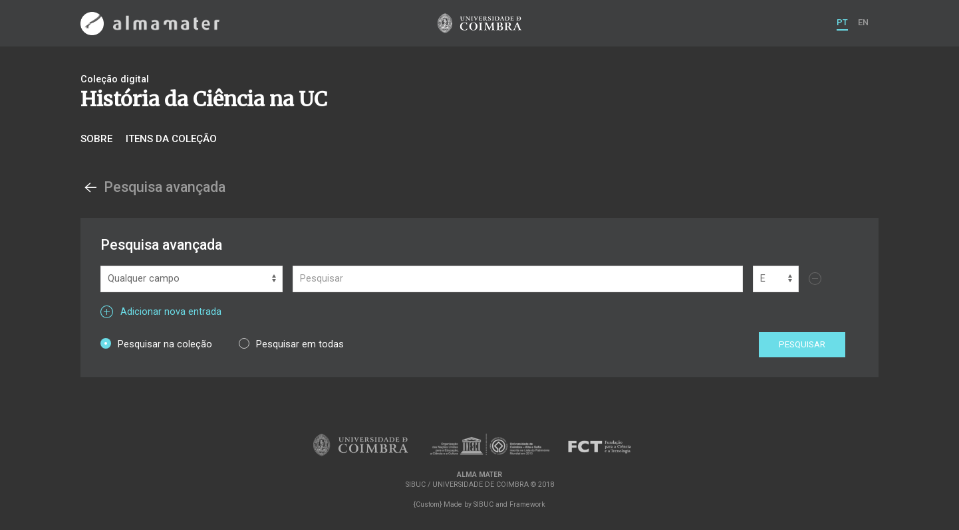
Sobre (96, 139)
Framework (527, 504)
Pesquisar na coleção (156, 344)
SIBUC (483, 504)
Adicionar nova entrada (160, 311)
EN (863, 22)
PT (842, 22)
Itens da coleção (171, 139)
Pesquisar (802, 344)
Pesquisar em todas (291, 344)
